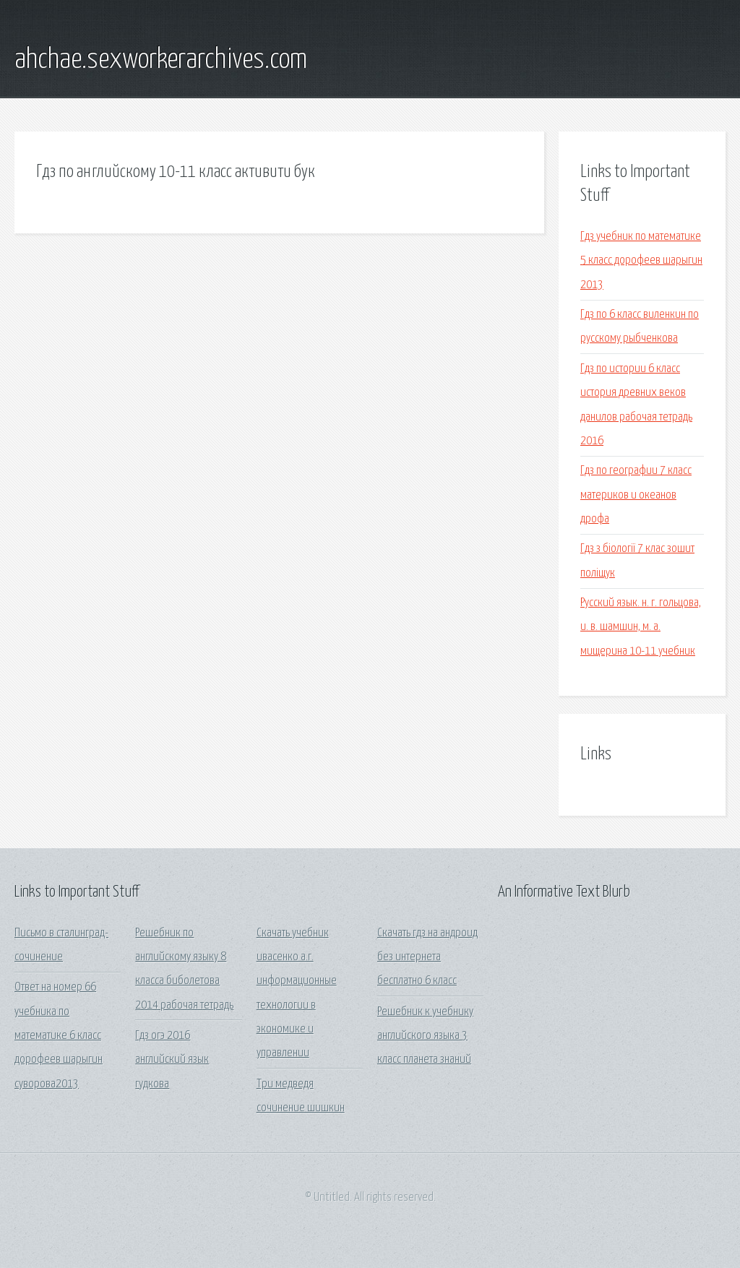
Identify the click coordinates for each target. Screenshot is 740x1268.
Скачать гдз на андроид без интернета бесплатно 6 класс (427, 957)
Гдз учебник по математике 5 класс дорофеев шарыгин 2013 (641, 260)
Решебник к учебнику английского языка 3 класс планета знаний (425, 1036)
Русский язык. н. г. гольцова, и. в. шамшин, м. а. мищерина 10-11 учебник (640, 627)
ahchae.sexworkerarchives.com (160, 60)
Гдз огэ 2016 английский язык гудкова (172, 1060)
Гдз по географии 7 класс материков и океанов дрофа (636, 495)
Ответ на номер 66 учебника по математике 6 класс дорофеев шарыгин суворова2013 (58, 1035)
